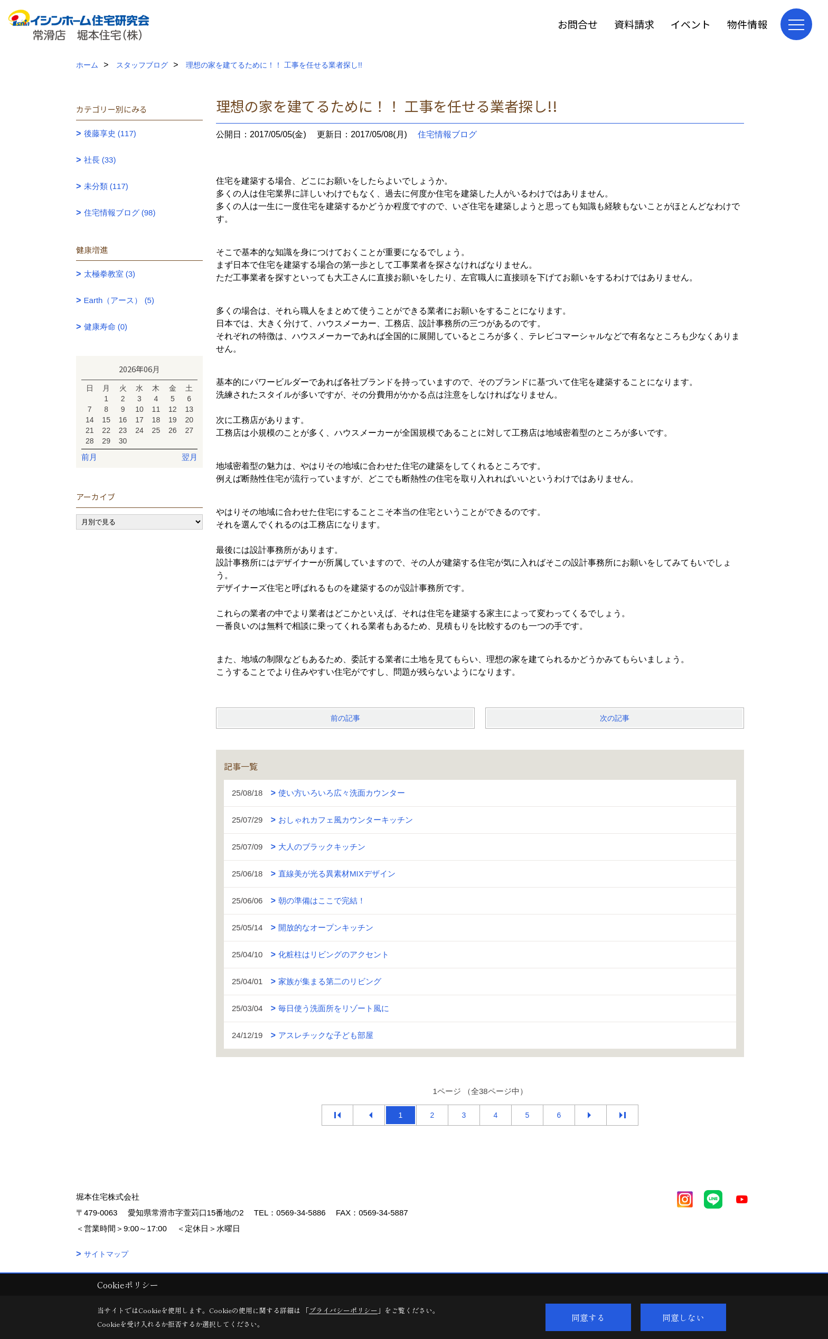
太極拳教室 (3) (110, 273)
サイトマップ (106, 1254)
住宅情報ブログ (447, 134)
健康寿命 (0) (106, 326)
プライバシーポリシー (343, 1310)
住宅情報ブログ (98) (120, 212)
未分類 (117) (106, 186)
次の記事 (614, 718)
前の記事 (345, 718)
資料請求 (634, 24)
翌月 (189, 456)
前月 (89, 456)
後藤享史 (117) (110, 133)
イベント (691, 24)
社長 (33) (100, 159)
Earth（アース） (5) (119, 300)
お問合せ (578, 24)
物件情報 (747, 24)
